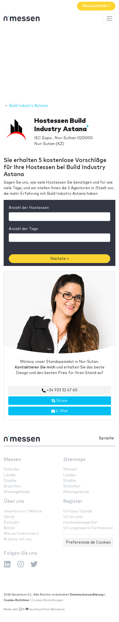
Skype (59, 401)
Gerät (9, 517)
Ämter (9, 528)
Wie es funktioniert (21, 534)
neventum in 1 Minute (23, 511)
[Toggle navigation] (109, 18)
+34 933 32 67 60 (59, 390)
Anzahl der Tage (23, 229)
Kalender (12, 469)
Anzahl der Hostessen (29, 208)
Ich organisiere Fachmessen (88, 528)
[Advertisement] (59, 64)
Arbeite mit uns (18, 539)
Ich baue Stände (77, 511)
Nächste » (59, 259)
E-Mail (59, 411)
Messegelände (17, 492)
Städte (10, 481)
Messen (12, 459)
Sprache (106, 438)
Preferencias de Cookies (88, 542)
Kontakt (11, 522)
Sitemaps (74, 459)
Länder (10, 475)
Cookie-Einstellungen (47, 600)
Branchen (12, 486)
